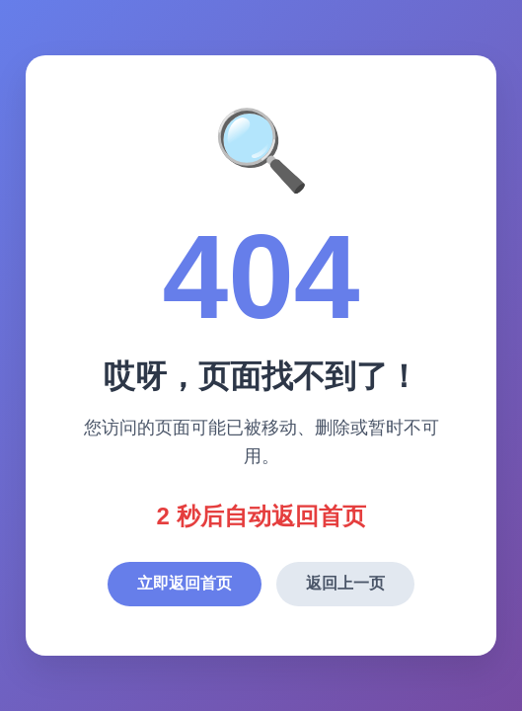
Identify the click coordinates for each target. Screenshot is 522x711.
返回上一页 (345, 583)
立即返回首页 (184, 583)
